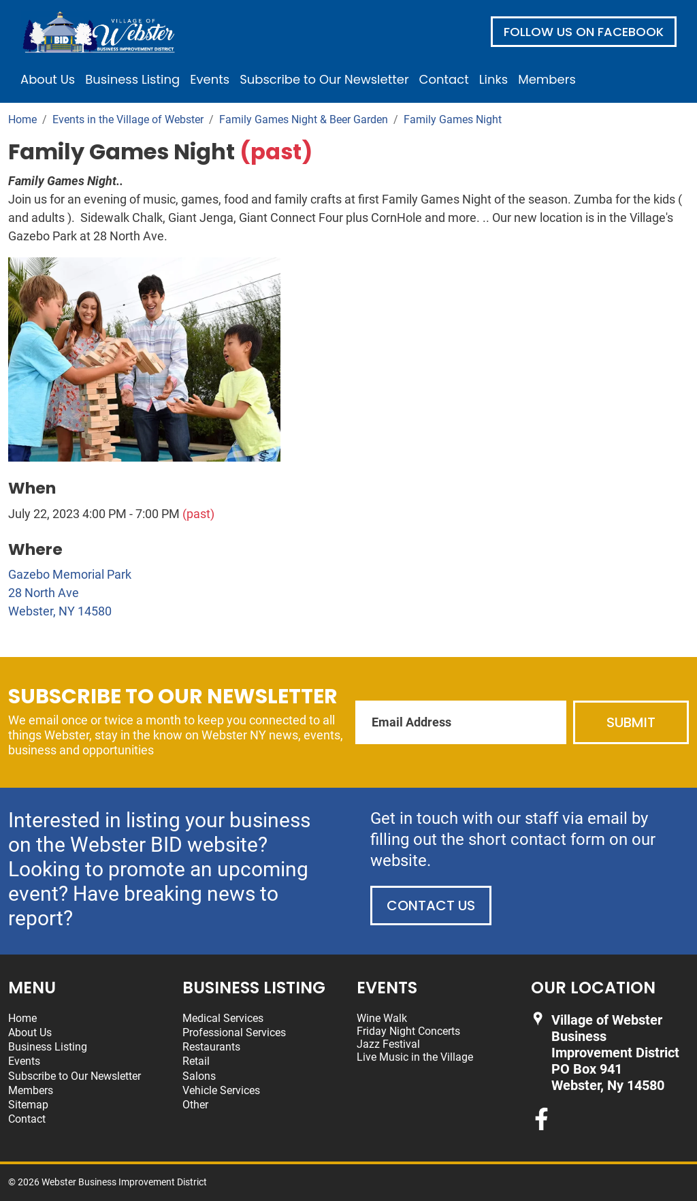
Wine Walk (382, 1018)
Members (547, 79)
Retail (196, 1061)
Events (209, 79)
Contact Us (431, 905)
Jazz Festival (388, 1044)
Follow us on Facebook (584, 31)
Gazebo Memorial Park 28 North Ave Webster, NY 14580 (69, 592)
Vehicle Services (221, 1090)
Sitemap (28, 1104)
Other (195, 1104)
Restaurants (211, 1046)
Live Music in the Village (415, 1057)
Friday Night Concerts (408, 1031)
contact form (557, 839)
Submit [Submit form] (630, 722)
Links (493, 79)
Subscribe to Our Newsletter (324, 79)
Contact (444, 79)
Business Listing (132, 79)
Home (22, 1018)
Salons (199, 1076)
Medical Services (222, 1018)
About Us (47, 79)
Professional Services (234, 1032)
